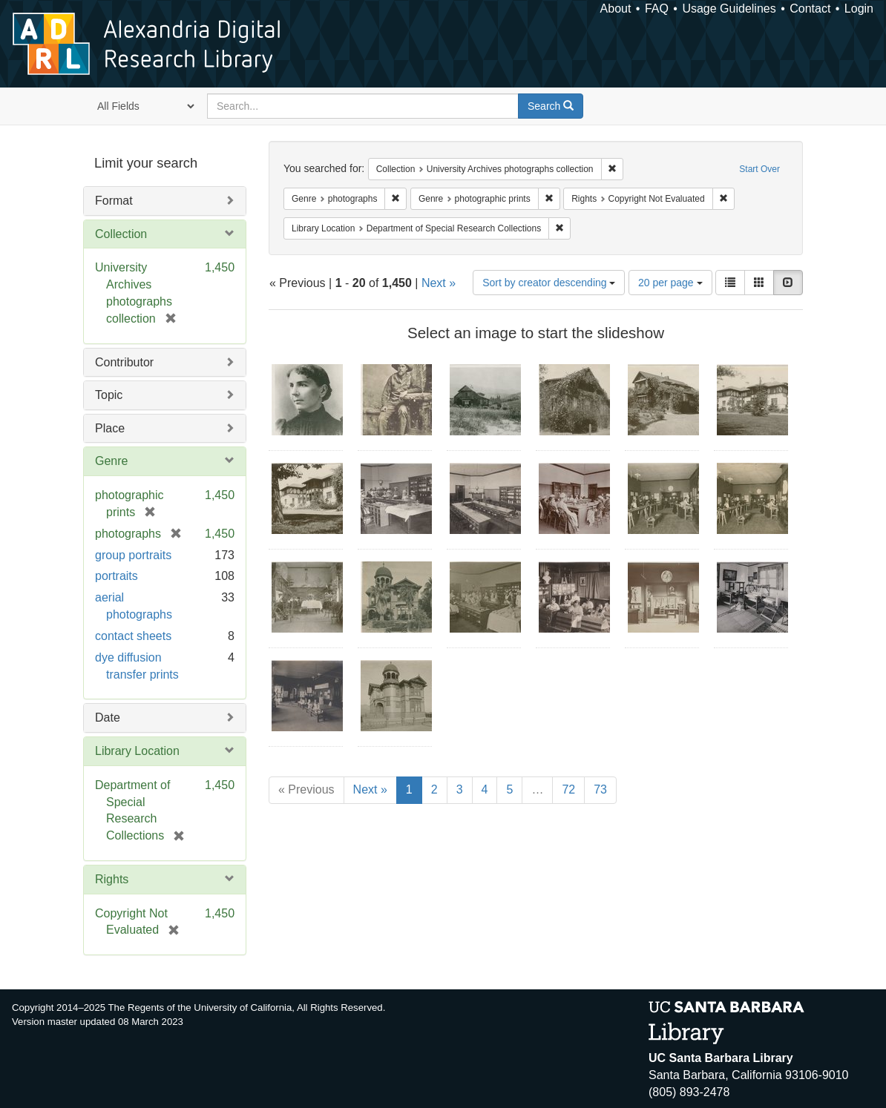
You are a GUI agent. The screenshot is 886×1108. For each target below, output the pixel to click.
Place (110, 428)
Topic (108, 395)
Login (858, 8)
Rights (111, 879)
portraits (116, 576)
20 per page (670, 282)
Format (114, 200)
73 (600, 789)
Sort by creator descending (548, 282)
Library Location (137, 751)
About (615, 8)
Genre (111, 461)
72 (568, 789)
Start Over (759, 169)
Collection (121, 234)
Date (107, 717)
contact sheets (133, 636)
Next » (438, 283)
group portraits (133, 555)
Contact (810, 8)
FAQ (657, 8)
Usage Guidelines (728, 8)
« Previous (306, 789)
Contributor (124, 362)
